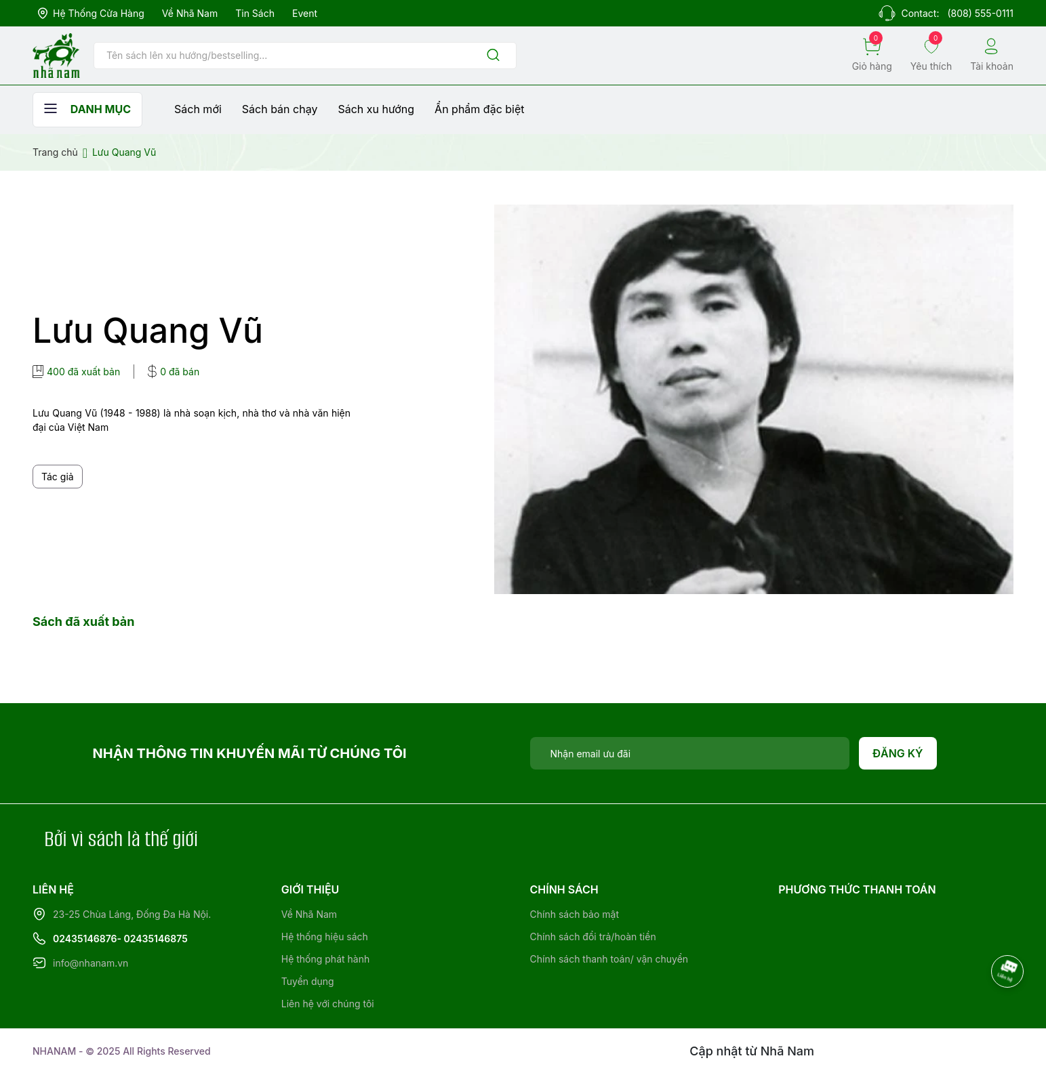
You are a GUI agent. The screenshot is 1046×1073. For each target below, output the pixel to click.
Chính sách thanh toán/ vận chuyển (609, 959)
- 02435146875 (152, 938)
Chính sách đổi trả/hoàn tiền (593, 936)
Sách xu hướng (376, 109)
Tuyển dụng (307, 981)
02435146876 (85, 938)
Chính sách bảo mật (574, 914)
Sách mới (198, 109)
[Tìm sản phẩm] (305, 55)
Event (304, 13)
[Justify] (493, 56)
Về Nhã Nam (190, 13)
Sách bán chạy (280, 109)
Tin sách (255, 13)
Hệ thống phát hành (325, 959)
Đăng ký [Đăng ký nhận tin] (897, 753)
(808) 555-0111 (980, 13)
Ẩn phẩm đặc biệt (479, 109)
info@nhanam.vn (90, 963)
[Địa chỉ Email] (690, 753)
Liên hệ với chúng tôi (327, 1003)
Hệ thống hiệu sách (324, 936)
